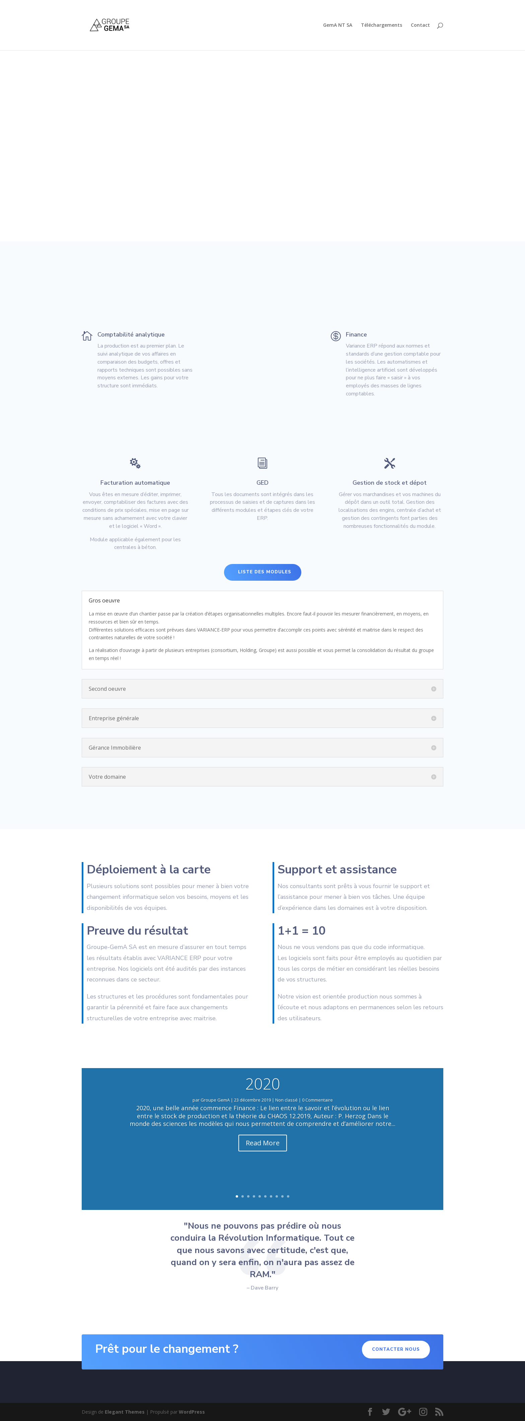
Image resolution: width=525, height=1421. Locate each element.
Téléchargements (381, 25)
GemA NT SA (337, 25)
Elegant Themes (125, 1412)
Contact (420, 25)
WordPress (192, 1412)
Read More (263, 1142)
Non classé (286, 1100)
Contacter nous (396, 1349)
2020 (262, 1083)
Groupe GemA (215, 1100)
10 (288, 1196)
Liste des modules (264, 572)
